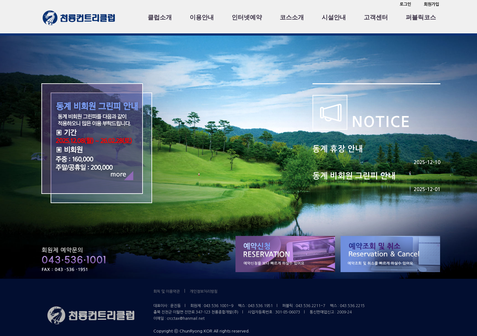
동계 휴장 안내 (337, 149)
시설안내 (334, 17)
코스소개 (292, 17)
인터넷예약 (247, 17)
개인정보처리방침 (204, 291)
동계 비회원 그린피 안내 (354, 176)
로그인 (405, 4)
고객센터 (376, 17)
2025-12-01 (427, 189)
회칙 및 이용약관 (166, 291)
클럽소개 (160, 17)
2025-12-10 (427, 162)
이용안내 (202, 17)
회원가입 (431, 4)
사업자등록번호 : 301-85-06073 (274, 312)
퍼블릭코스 (421, 17)
